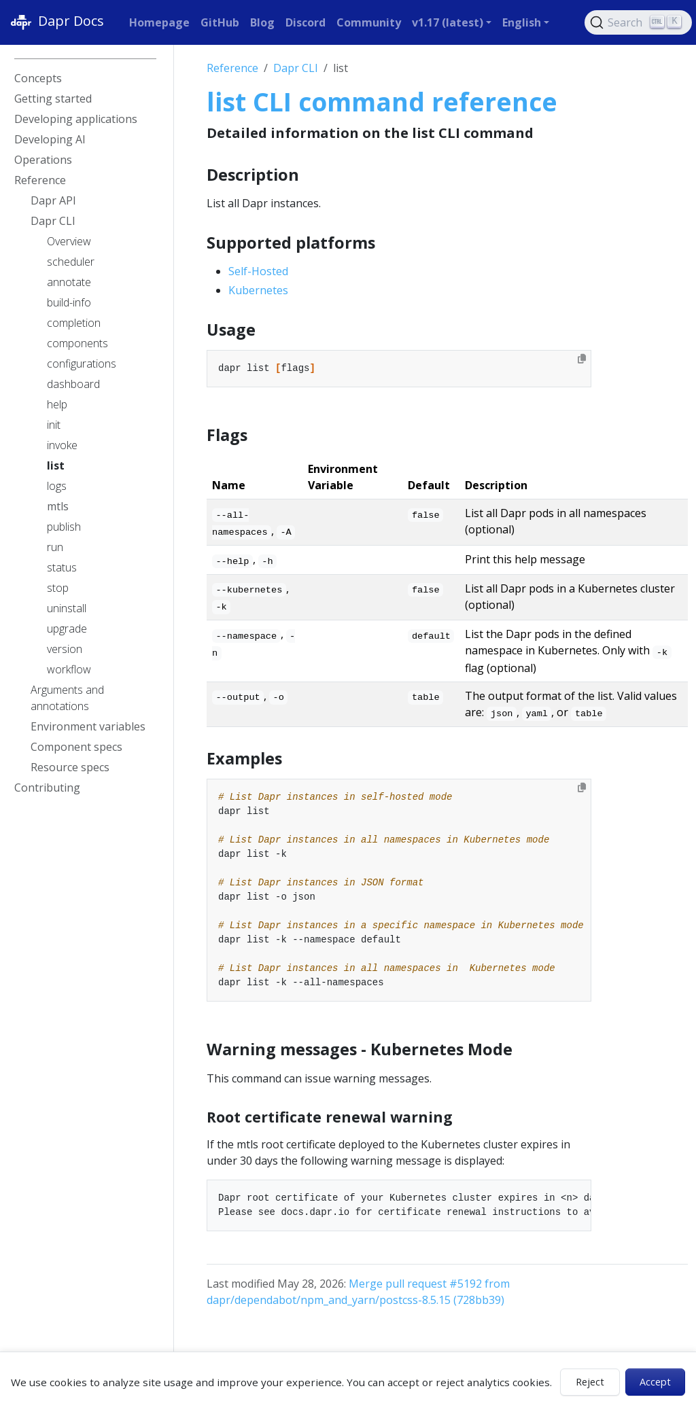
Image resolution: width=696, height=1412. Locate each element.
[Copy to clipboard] (582, 358)
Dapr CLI (295, 67)
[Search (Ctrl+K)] (638, 22)
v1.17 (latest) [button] (447, 22)
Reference (232, 67)
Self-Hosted (258, 271)
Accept (655, 1381)
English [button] (521, 22)
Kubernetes (258, 290)
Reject (590, 1381)
